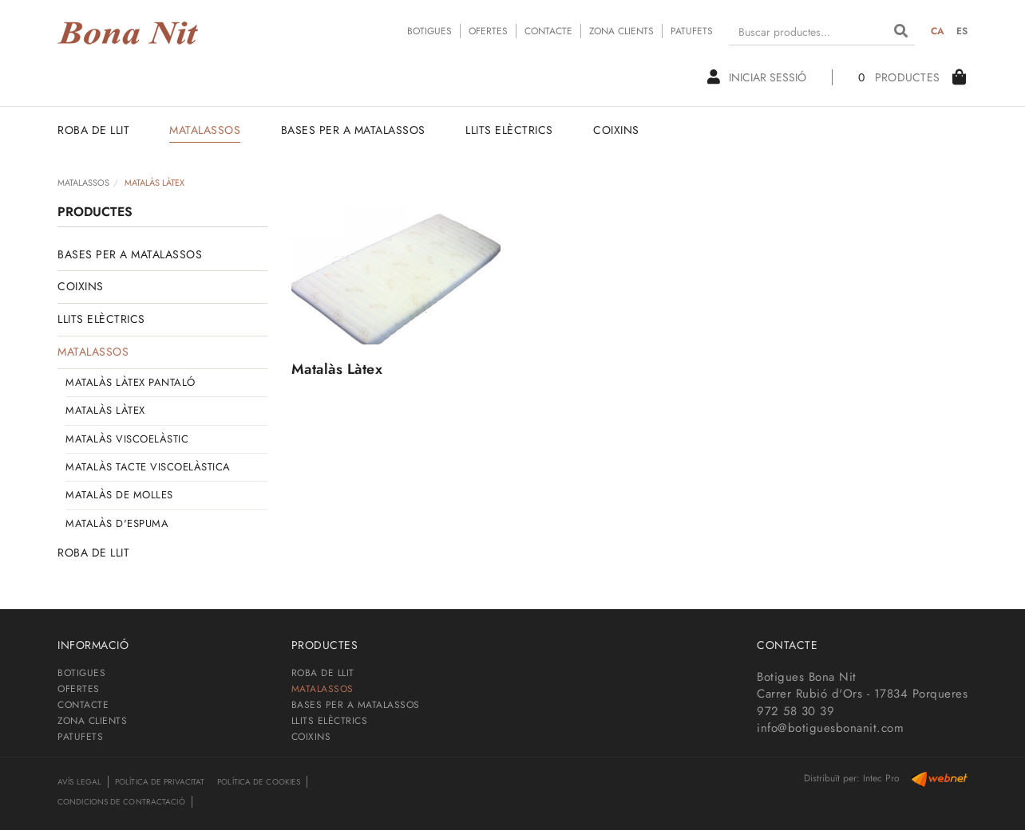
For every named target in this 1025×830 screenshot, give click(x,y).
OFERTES (488, 31)
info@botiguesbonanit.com (830, 728)
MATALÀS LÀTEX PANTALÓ (130, 382)
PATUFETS (692, 31)
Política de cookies (258, 782)
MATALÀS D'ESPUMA (116, 523)
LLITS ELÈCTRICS (101, 319)
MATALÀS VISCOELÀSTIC (126, 438)
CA (938, 31)
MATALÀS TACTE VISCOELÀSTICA (148, 466)
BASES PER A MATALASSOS (129, 254)
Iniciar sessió (756, 77)
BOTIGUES (429, 31)
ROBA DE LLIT (93, 553)
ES (962, 31)
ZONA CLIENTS (621, 31)
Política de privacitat (159, 782)
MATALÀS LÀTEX (105, 410)
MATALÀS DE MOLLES (119, 494)
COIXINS (80, 286)
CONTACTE (548, 31)
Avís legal (79, 782)
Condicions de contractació (121, 802)
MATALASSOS (83, 182)
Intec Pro (881, 778)
